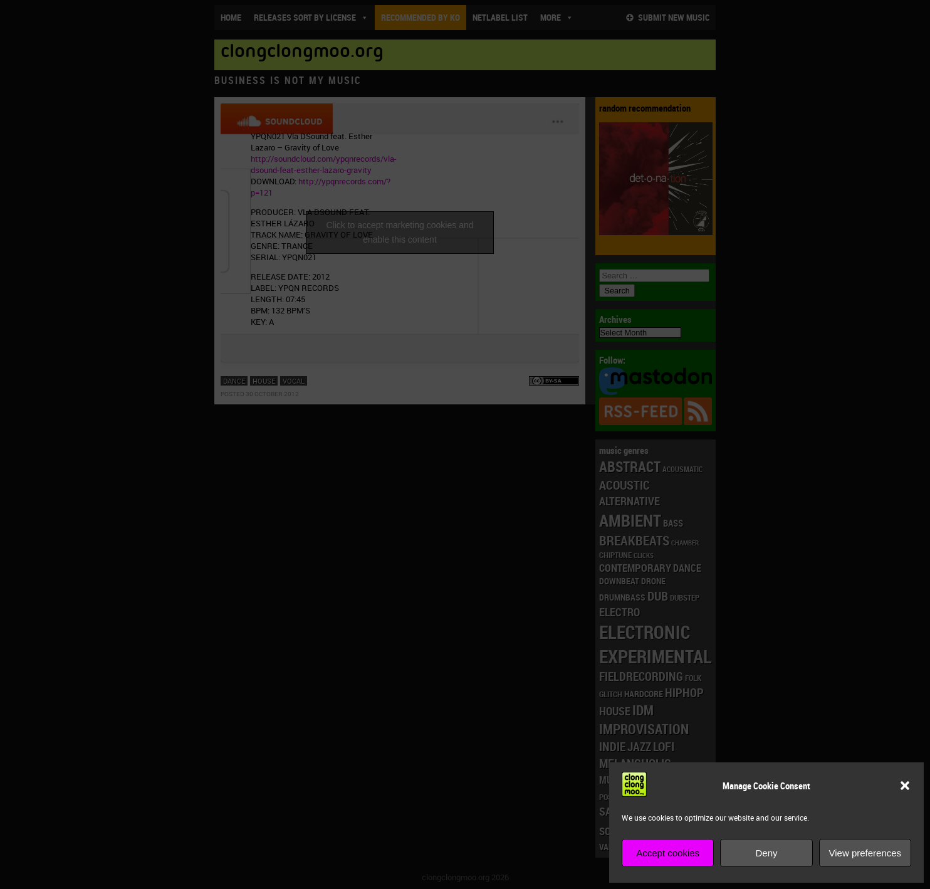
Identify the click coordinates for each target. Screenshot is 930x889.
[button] (905, 785)
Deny (766, 853)
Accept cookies (667, 853)
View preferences (865, 853)
